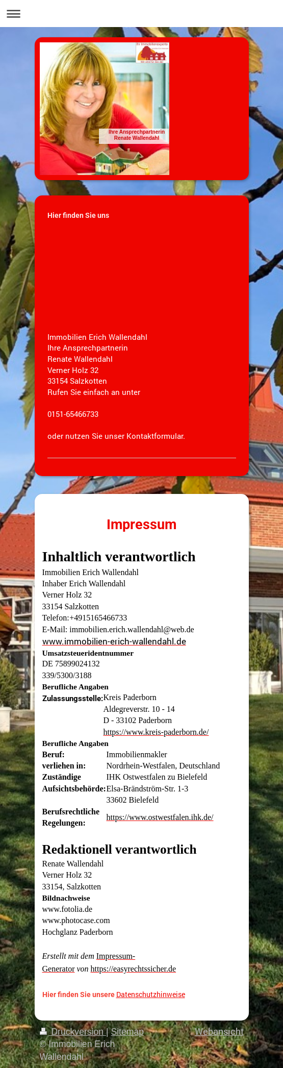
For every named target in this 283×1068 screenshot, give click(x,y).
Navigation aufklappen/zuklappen (141, 13)
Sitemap (127, 1032)
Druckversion (73, 1032)
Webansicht (219, 1031)
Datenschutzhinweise (150, 994)
